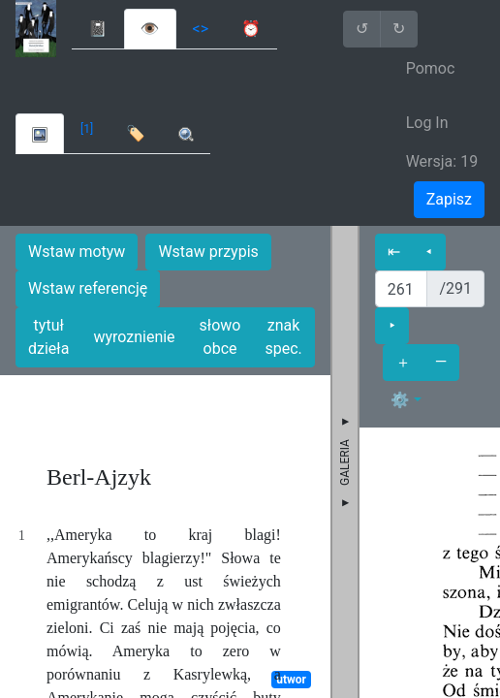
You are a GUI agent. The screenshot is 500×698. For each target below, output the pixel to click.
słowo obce (220, 337)
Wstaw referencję (87, 288)
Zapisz (449, 199)
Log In (427, 122)
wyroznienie (133, 337)
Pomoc (430, 68)
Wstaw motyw (76, 251)
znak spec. (283, 337)
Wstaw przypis (208, 251)
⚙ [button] (400, 400)
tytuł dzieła (48, 337)
